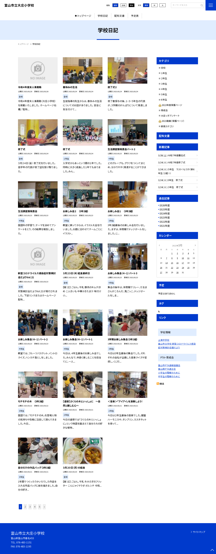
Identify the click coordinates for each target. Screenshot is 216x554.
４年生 (164, 89)
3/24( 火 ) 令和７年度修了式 (171, 162)
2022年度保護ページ (170, 105)
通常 (115, 5)
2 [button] (25, 506)
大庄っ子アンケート (170, 115)
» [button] (44, 506)
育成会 (164, 110)
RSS (162, 383)
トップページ (84, 16)
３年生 (164, 83)
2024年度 (165, 213)
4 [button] (34, 506)
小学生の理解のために (169, 372)
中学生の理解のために (169, 376)
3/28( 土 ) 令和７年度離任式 (171, 155)
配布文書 (119, 16)
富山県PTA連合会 (167, 368)
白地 (123, 5)
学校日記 (103, 16)
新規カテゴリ (167, 126)
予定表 (135, 16)
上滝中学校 (163, 340)
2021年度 (165, 225)
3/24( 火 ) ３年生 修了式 (170, 187)
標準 (146, 5)
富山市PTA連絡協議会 (169, 365)
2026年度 (165, 205)
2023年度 (165, 217)
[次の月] (195, 245)
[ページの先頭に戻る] (212, 550)
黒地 (131, 5)
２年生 (164, 78)
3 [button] (30, 506)
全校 (163, 67)
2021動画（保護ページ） (171, 120)
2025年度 (165, 209)
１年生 (164, 73)
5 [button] (39, 506)
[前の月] (159, 245)
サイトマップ (199, 532)
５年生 (164, 94)
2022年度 (165, 221)
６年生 (164, 99)
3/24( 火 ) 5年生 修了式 (170, 180)
